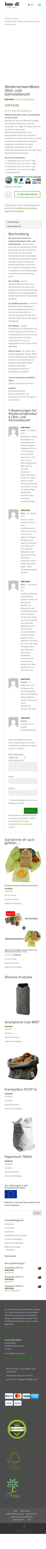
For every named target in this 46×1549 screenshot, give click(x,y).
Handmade (9, 1247)
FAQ (29, 1535)
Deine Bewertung (16, 769)
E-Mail (11, 803)
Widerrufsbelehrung (14, 1529)
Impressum (25, 1526)
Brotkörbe (11, 1265)
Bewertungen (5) (14, 241)
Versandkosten (26, 126)
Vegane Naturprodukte (14, 226)
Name (11, 792)
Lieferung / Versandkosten (22, 1532)
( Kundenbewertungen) (24, 114)
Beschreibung (13, 237)
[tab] (23, 237)
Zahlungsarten (18, 1535)
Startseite (8, 18)
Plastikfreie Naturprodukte (26, 223)
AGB (15, 1526)
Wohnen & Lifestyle (12, 1262)
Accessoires (9, 1239)
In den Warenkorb (27, 209)
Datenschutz (31, 1529)
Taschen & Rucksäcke (13, 1254)
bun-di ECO (9, 223)
